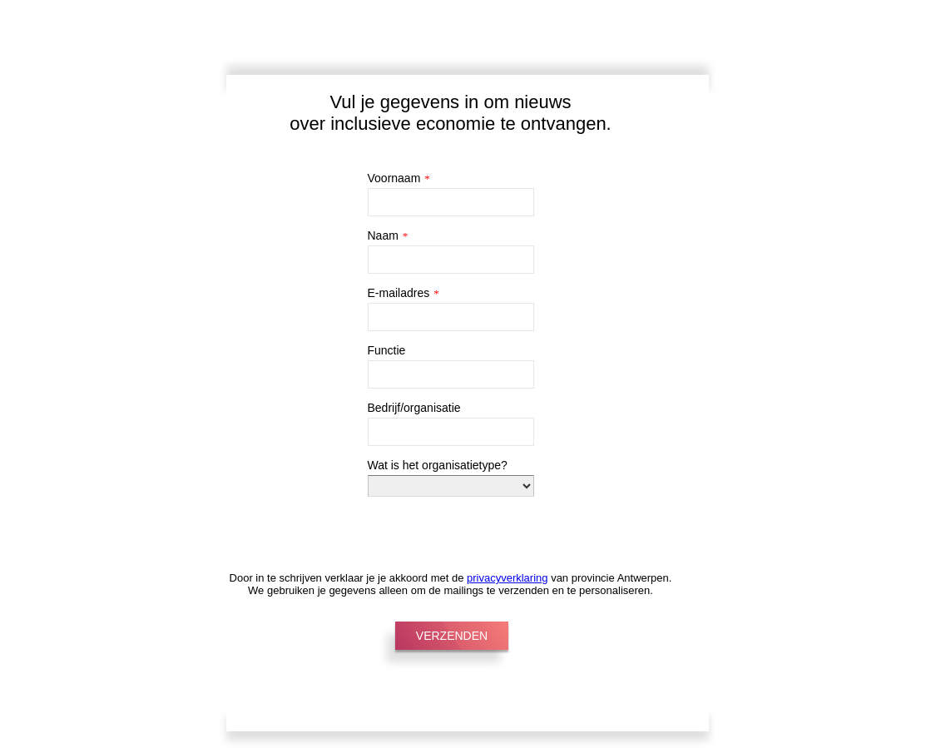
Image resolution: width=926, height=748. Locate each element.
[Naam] (451, 259)
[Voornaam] (451, 202)
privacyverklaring (507, 578)
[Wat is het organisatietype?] (451, 486)
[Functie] (451, 374)
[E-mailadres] (451, 317)
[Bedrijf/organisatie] (451, 432)
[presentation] (433, 523)
